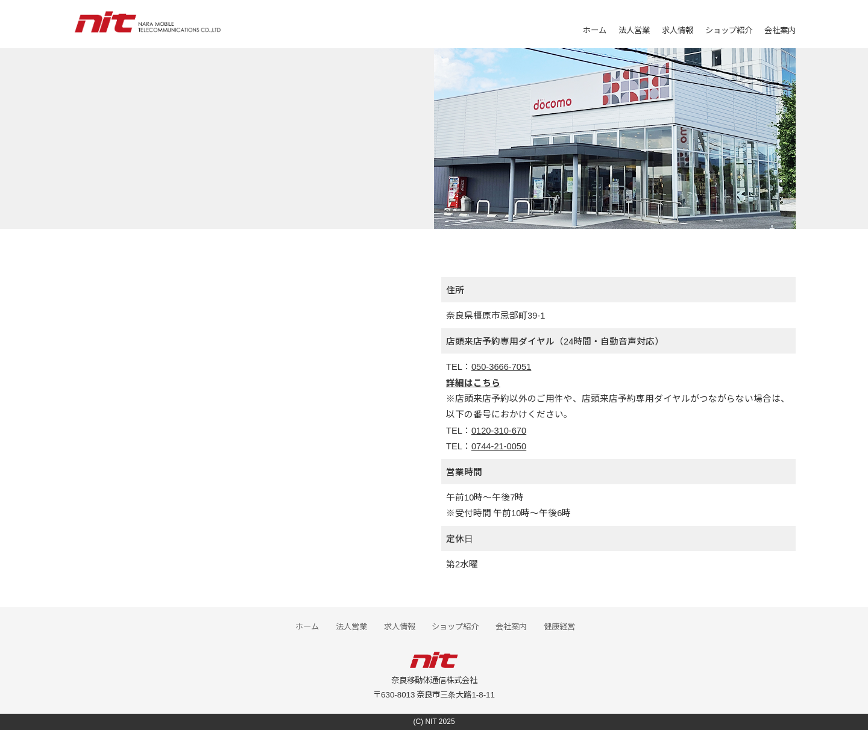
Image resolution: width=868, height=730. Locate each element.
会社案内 (780, 30)
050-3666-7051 (501, 366)
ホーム (594, 30)
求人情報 (677, 30)
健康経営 (559, 626)
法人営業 (634, 30)
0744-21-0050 (498, 445)
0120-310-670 (498, 429)
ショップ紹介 (728, 30)
